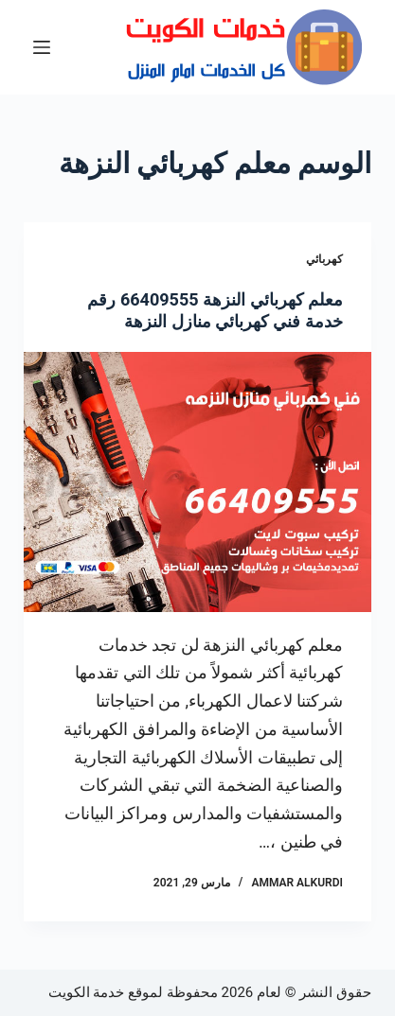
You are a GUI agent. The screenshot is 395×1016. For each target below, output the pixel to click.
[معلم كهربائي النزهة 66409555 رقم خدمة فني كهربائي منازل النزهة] (197, 482)
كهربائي (324, 259)
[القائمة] (41, 47)
